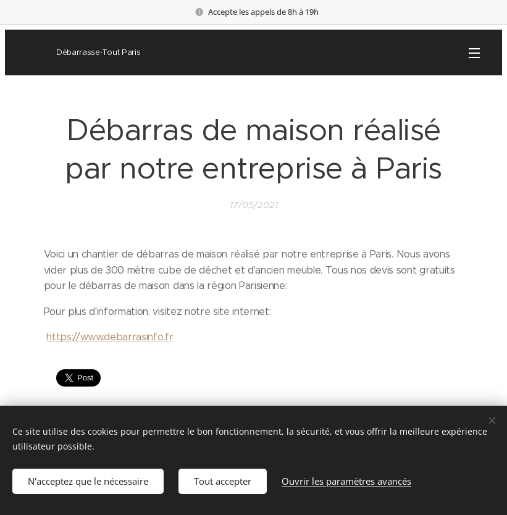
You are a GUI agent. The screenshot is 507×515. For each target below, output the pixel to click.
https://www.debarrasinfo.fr (109, 337)
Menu (474, 53)
